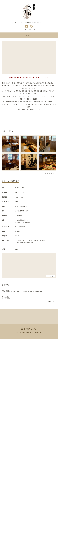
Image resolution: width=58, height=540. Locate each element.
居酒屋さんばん (29, 329)
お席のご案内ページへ (50, 173)
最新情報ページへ (51, 302)
